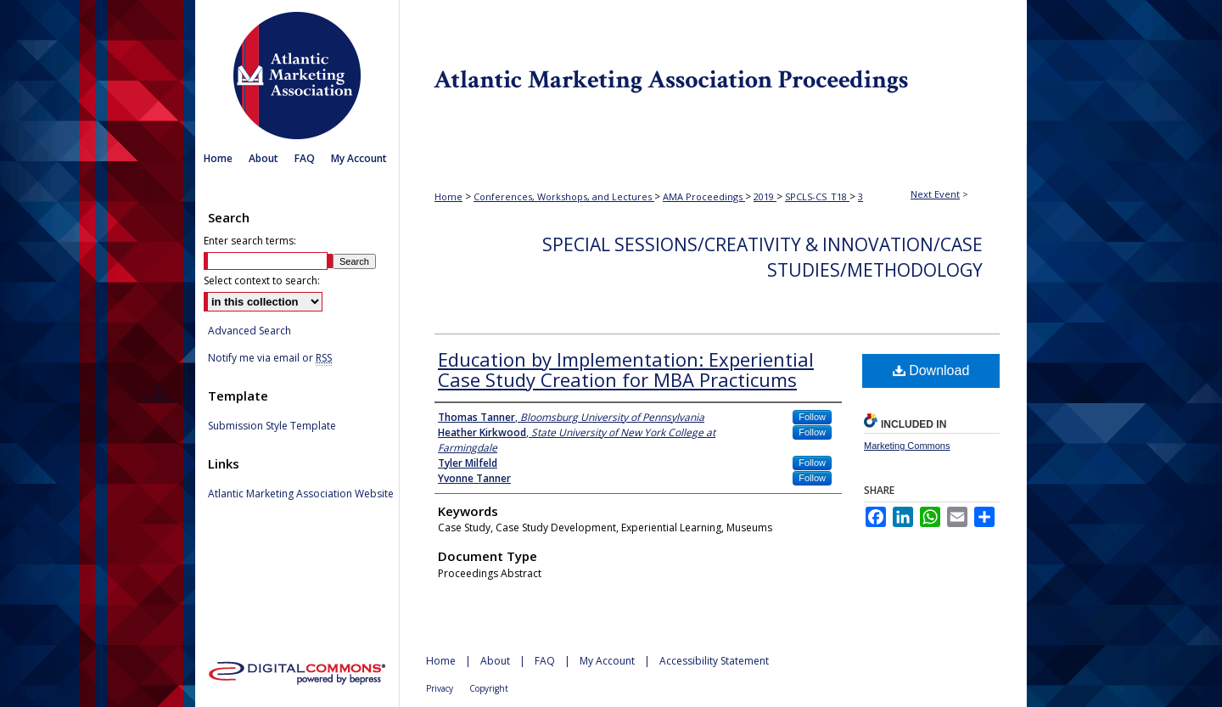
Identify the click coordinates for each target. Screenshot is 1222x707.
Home (448, 196)
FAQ (545, 661)
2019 (765, 196)
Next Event (935, 194)
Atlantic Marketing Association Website (301, 494)
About (495, 661)
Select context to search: (262, 280)
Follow (812, 417)
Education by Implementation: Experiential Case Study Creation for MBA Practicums (626, 369)
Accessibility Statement (714, 661)
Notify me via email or (270, 358)
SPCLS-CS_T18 (817, 196)
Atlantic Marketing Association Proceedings (713, 71)
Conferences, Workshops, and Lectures (564, 196)
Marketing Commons (907, 445)
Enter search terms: (250, 240)
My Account (607, 661)
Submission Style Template (272, 426)
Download (931, 370)
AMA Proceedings (704, 196)
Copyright (488, 688)
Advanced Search (249, 330)
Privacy (439, 688)
